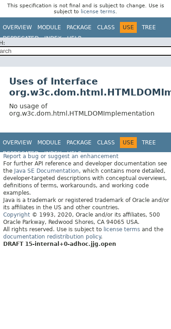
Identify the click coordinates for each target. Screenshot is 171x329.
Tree (149, 27)
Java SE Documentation (46, 171)
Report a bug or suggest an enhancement (61, 156)
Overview (17, 27)
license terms (98, 12)
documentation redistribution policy (52, 236)
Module (49, 27)
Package (79, 27)
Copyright (16, 215)
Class (106, 27)
